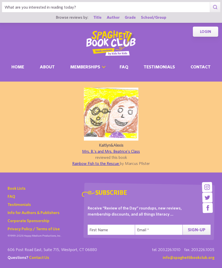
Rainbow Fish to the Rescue (96, 163)
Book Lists (17, 188)
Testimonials (159, 66)
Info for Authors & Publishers (34, 212)
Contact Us (39, 257)
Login (205, 31)
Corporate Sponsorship (28, 220)
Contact (201, 66)
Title (97, 17)
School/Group (153, 17)
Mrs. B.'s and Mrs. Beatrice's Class (111, 151)
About (47, 66)
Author (113, 17)
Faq (124, 66)
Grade (130, 17)
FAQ (11, 196)
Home (17, 66)
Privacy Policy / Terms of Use (34, 228)
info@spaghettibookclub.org (188, 257)
